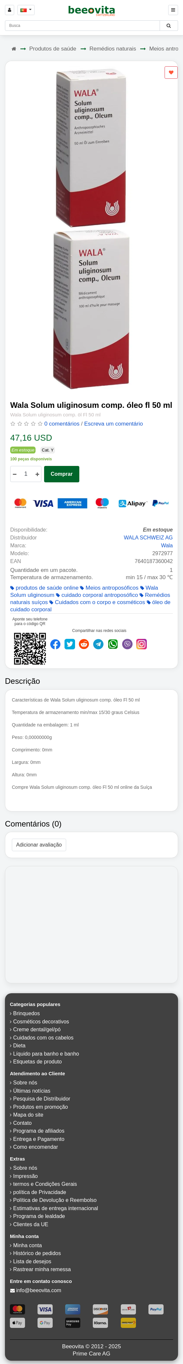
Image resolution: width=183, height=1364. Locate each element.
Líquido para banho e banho (46, 1054)
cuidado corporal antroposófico (97, 595)
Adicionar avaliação (39, 845)
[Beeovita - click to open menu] (173, 10)
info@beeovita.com (38, 1290)
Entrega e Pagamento (39, 1139)
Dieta (19, 1045)
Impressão (25, 1176)
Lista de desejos (32, 1261)
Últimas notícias (31, 1091)
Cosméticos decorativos (41, 1021)
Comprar (62, 474)
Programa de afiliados (39, 1131)
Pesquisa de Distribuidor (41, 1099)
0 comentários (62, 424)
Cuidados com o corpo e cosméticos (97, 602)
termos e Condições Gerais (45, 1184)
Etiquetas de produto (37, 1061)
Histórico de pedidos (37, 1253)
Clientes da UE (30, 1224)
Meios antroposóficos (109, 588)
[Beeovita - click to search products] (169, 25)
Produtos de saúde (52, 49)
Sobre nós (25, 1082)
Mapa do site (28, 1115)
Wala (167, 545)
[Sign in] (9, 10)
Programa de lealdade (39, 1216)
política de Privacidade (39, 1192)
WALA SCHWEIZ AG (148, 537)
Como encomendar (35, 1147)
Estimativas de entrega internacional (55, 1208)
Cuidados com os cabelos (43, 1037)
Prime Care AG (91, 1354)
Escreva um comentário (113, 424)
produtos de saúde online (44, 588)
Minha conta (27, 1245)
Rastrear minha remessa (42, 1269)
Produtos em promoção (40, 1107)
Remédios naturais (113, 49)
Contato (22, 1123)
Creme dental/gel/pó (37, 1029)
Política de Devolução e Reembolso (54, 1200)
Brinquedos (26, 1013)
